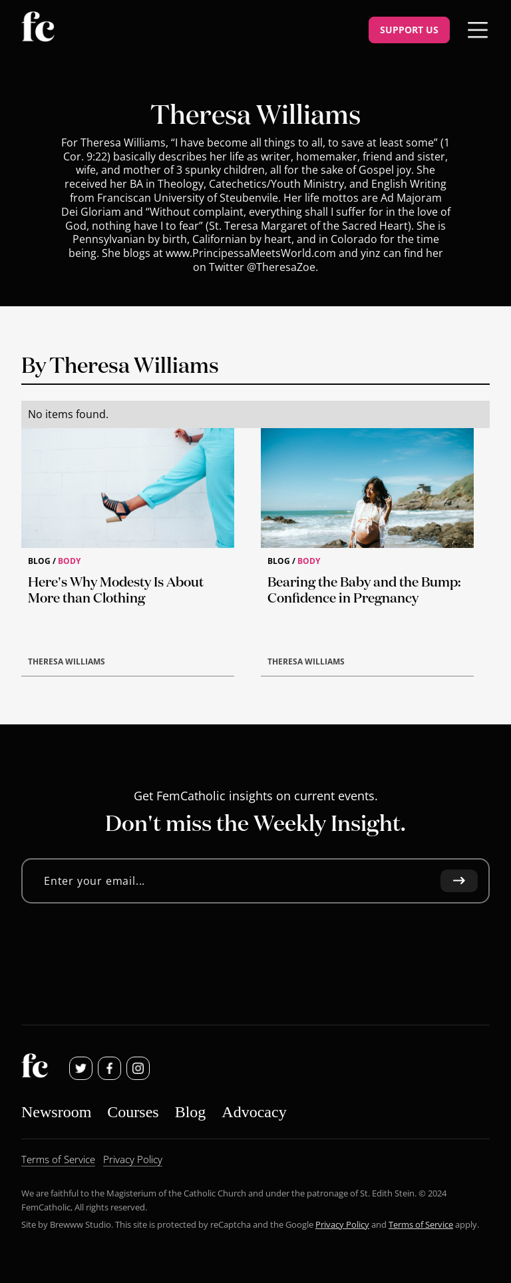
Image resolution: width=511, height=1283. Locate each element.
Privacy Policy (342, 1224)
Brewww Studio (80, 1224)
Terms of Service (421, 1224)
